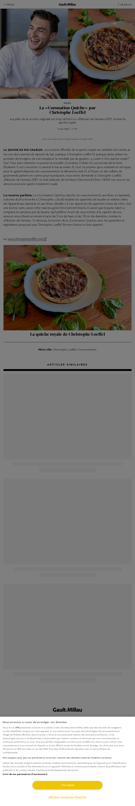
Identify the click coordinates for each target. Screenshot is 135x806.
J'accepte (67, 785)
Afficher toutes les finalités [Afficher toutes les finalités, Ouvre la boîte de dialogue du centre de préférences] (68, 797)
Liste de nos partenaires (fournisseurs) (25, 774)
